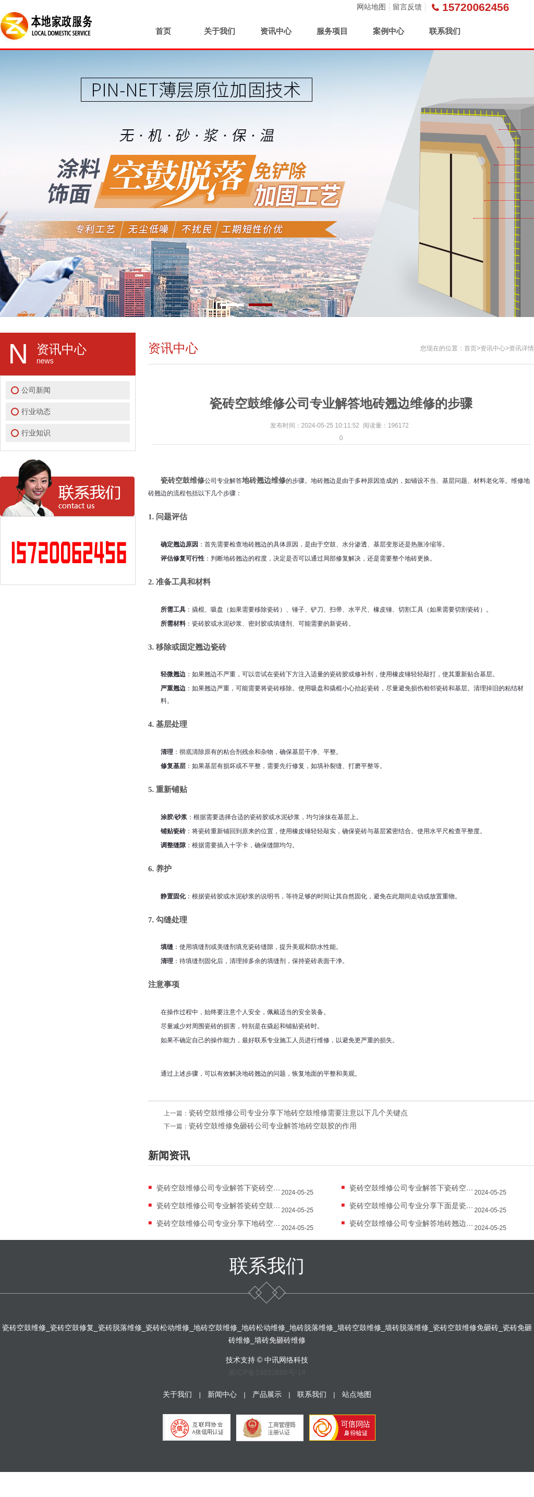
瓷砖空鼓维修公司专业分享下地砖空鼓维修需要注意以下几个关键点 (298, 1113)
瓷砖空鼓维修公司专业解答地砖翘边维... (412, 1223)
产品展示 (267, 1394)
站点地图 (356, 1394)
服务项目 (332, 31)
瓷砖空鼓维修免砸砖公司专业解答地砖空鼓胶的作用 (273, 1126)
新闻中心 (222, 1394)
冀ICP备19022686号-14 (267, 1372)
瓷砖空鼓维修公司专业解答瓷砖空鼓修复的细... (219, 1205)
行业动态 (36, 411)
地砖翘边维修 (264, 480)
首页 (163, 31)
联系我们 (444, 31)
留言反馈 (407, 7)
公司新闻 (36, 390)
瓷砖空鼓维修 (182, 480)
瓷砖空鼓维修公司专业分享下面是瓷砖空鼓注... (412, 1205)
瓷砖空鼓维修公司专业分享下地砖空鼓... (219, 1223)
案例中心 (388, 31)
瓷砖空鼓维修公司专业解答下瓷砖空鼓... (219, 1188)
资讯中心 (276, 31)
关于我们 (219, 31)
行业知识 (36, 433)
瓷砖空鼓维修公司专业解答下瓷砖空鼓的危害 (412, 1188)
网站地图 (371, 7)
